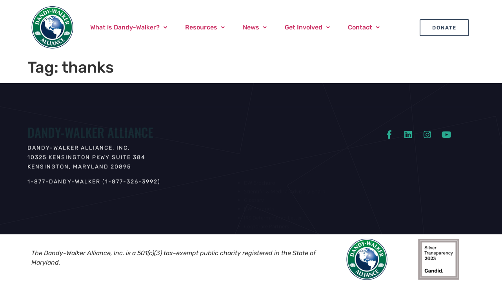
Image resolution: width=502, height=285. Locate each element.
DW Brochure (259, 180)
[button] (128, 27)
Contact (364, 27)
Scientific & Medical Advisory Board (285, 188)
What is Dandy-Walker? (128, 27)
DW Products (259, 206)
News (255, 27)
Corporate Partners (266, 223)
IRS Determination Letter (273, 214)
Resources (205, 27)
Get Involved (307, 27)
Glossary (254, 197)
